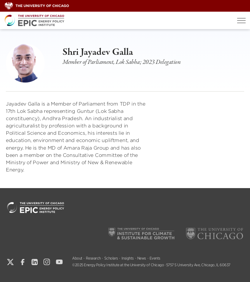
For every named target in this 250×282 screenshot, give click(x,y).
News (141, 258)
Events (155, 258)
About (77, 258)
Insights (127, 258)
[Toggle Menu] (241, 20)
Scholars (111, 258)
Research (93, 258)
